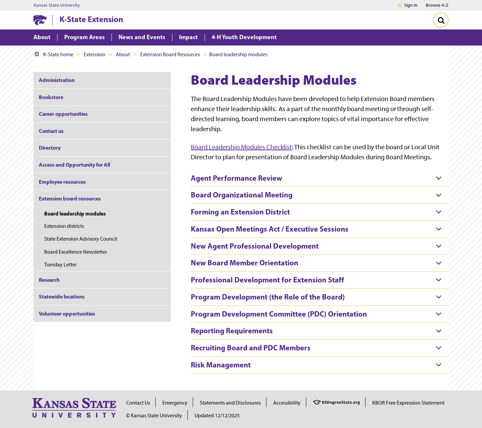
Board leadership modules (75, 213)
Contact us (51, 130)
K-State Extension (91, 19)
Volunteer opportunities (67, 313)
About (123, 54)
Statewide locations (62, 296)
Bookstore (51, 97)
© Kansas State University (154, 415)
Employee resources (62, 181)
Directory (50, 147)
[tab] (320, 178)
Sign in (410, 5)
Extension (94, 54)
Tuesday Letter (61, 264)
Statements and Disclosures (230, 403)
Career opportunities (63, 113)
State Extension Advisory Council (80, 239)
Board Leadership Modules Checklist (241, 147)
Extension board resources (70, 198)
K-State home (53, 54)
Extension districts (64, 226)
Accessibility (287, 403)
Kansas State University (56, 5)
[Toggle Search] (441, 20)
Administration (57, 80)
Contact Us (138, 403)
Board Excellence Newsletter (76, 252)
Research (49, 279)
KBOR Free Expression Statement (408, 403)
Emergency (174, 403)
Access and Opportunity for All (74, 164)
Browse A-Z (437, 5)
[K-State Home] (40, 20)
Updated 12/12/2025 (217, 415)
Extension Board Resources (170, 54)
